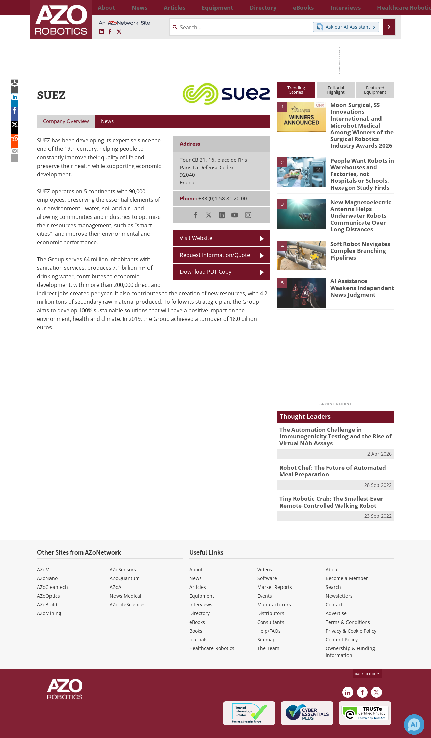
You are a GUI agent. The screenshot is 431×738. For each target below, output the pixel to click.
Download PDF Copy (205, 271)
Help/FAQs (269, 613)
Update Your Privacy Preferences (88, 729)
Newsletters (339, 578)
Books (195, 613)
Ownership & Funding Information (350, 633)
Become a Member (347, 560)
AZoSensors (123, 551)
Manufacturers (274, 586)
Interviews (200, 586)
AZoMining (49, 595)
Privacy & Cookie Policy (351, 613)
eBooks (197, 604)
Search (333, 569)
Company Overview (66, 121)
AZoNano (47, 560)
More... (386, 7)
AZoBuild (47, 586)
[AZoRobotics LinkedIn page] (101, 31)
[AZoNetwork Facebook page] (110, 31)
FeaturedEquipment (375, 90)
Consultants (270, 604)
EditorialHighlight (336, 90)
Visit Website (196, 237)
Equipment (201, 578)
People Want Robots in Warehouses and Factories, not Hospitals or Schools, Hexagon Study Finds (360, 167)
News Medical (125, 578)
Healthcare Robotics (211, 630)
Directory (199, 595)
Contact (334, 586)
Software (267, 560)
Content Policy (342, 621)
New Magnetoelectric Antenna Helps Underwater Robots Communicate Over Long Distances (361, 205)
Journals (198, 621)
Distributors (270, 595)
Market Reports (274, 569)
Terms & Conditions (348, 604)
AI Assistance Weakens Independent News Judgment (359, 274)
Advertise (336, 595)
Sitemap (266, 621)
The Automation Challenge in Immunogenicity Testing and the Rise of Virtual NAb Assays (330, 422)
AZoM (43, 551)
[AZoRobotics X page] (119, 31)
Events (264, 578)
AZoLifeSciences (128, 586)
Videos (264, 551)
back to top (367, 655)
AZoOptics (48, 578)
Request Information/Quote (215, 254)
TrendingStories (296, 90)
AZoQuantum (125, 560)
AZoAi (116, 569)
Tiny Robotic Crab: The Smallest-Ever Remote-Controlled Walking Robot (326, 485)
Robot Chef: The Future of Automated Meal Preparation (334, 455)
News (195, 560)
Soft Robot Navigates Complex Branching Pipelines (357, 237)
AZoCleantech (52, 569)
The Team (268, 630)
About (196, 551)
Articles (197, 569)
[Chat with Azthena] (414, 724)
